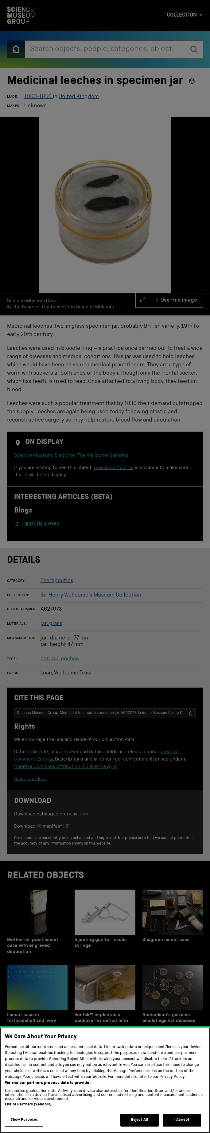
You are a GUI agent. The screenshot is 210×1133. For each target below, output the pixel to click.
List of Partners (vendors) (28, 1105)
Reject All (139, 1120)
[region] (105, 1080)
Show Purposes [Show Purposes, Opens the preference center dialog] (24, 1120)
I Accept (181, 1120)
